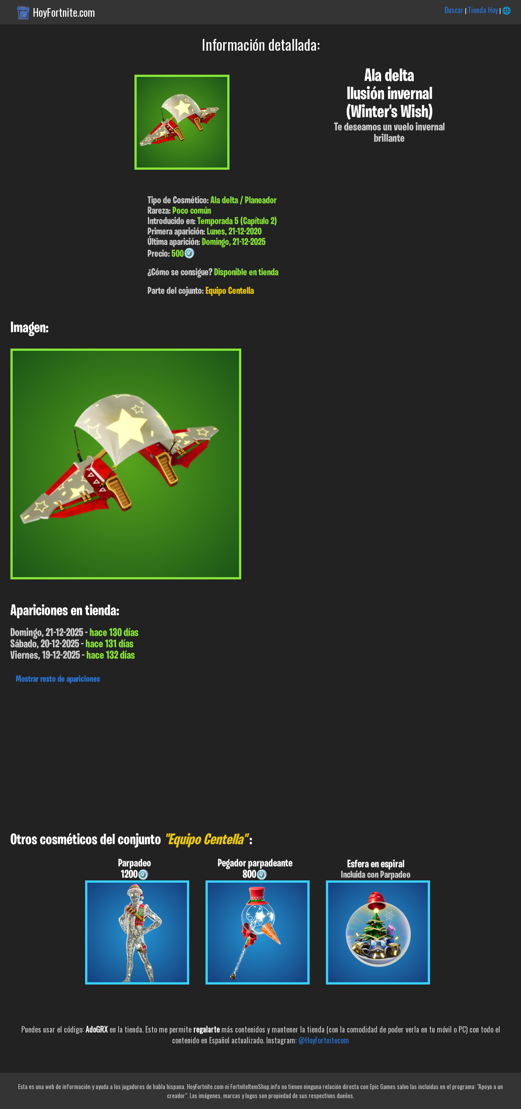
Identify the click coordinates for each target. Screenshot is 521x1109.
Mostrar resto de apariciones (58, 679)
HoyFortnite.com (64, 12)
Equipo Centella (230, 291)
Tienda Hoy (483, 10)
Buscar (454, 10)
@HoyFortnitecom (323, 1040)
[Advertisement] (260, 755)
